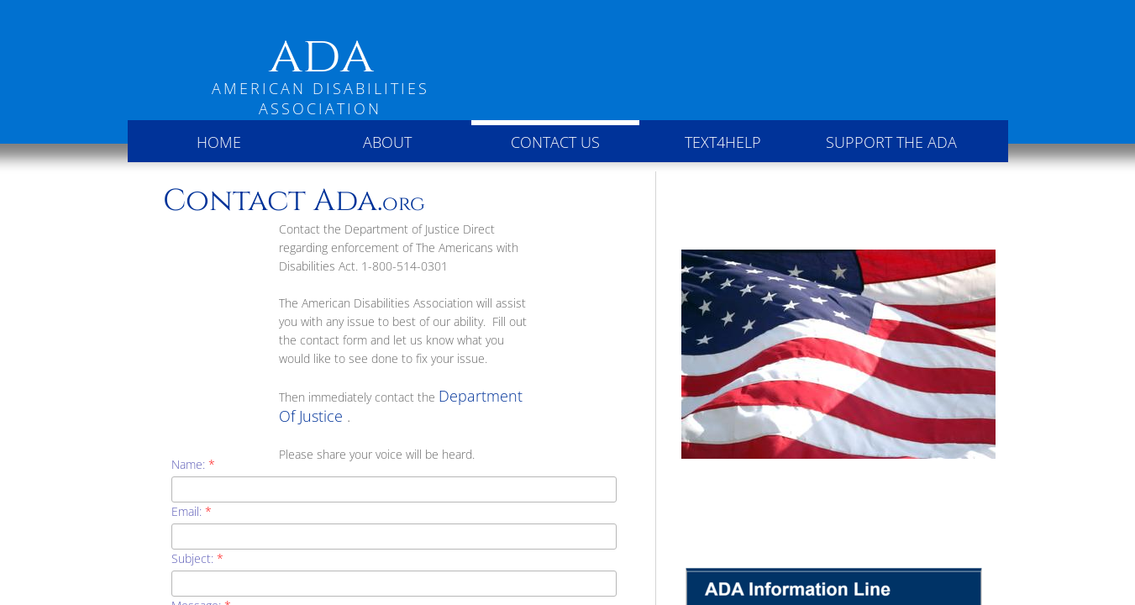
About (387, 142)
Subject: (197, 558)
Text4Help (723, 142)
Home (219, 142)
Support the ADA (891, 142)
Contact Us (555, 142)
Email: (191, 511)
